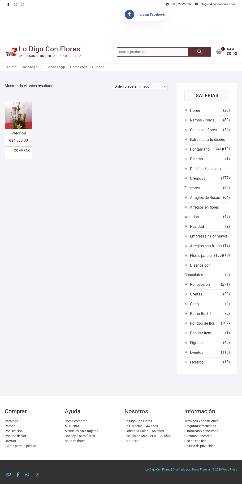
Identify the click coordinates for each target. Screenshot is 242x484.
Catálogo (32, 67)
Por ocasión (200, 284)
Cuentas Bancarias (198, 436)
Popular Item (200, 333)
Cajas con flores (203, 130)
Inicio (12, 67)
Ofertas (196, 294)
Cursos (98, 67)
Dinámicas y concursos (201, 431)
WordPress (229, 469)
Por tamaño (200, 149)
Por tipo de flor (202, 323)
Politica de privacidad (200, 446)
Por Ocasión (14, 431)
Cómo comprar (76, 421)
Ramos (10, 426)
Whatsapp (56, 67)
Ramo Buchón (202, 313)
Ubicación (79, 67)
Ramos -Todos (202, 120)
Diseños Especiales (206, 168)
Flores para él (201, 255)
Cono (194, 304)
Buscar (199, 52)
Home (195, 110)
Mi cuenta (72, 426)
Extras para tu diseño (207, 139)
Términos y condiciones (201, 421)
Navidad (197, 226)
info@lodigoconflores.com (215, 4)
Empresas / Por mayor (208, 236)
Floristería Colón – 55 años (144, 431)
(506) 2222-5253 (179, 4)
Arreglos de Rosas (205, 197)
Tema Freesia (201, 469)
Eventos (196, 352)
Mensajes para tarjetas (81, 431)
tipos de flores (75, 441)
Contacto (131, 441)
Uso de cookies (195, 441)
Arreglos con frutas (206, 246)
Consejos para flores (80, 436)
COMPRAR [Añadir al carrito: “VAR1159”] (22, 150)
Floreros (196, 362)
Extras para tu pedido (20, 446)
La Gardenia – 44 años (141, 426)
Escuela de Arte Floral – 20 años (148, 436)
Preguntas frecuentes (200, 426)
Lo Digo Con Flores (49, 49)
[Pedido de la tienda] (140, 86)
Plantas (196, 159)
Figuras (196, 343)
